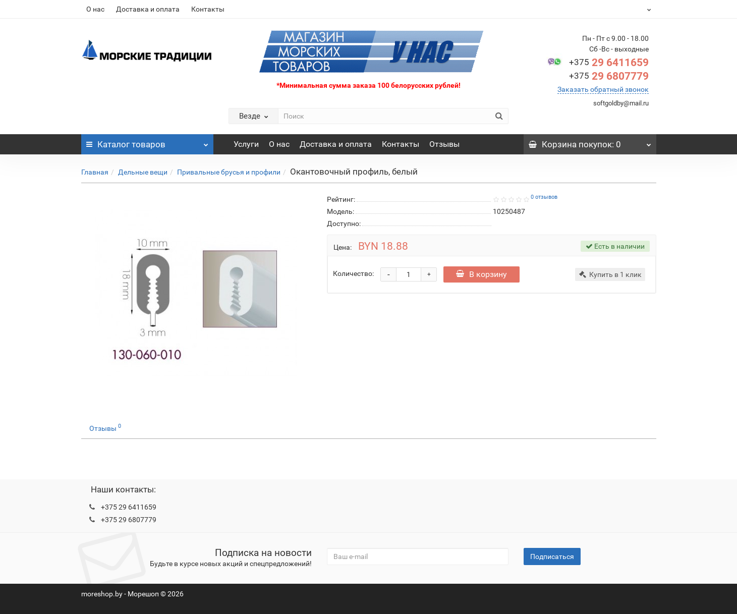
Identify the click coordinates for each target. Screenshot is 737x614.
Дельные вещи (142, 172)
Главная (94, 172)
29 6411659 (609, 63)
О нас (95, 9)
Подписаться (552, 556)
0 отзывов (544, 197)
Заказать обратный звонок (603, 89)
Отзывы (444, 144)
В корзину (481, 274)
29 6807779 (609, 76)
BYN (624, 9)
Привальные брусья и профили (228, 172)
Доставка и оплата (148, 9)
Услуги (246, 144)
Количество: (353, 273)
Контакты (207, 9)
